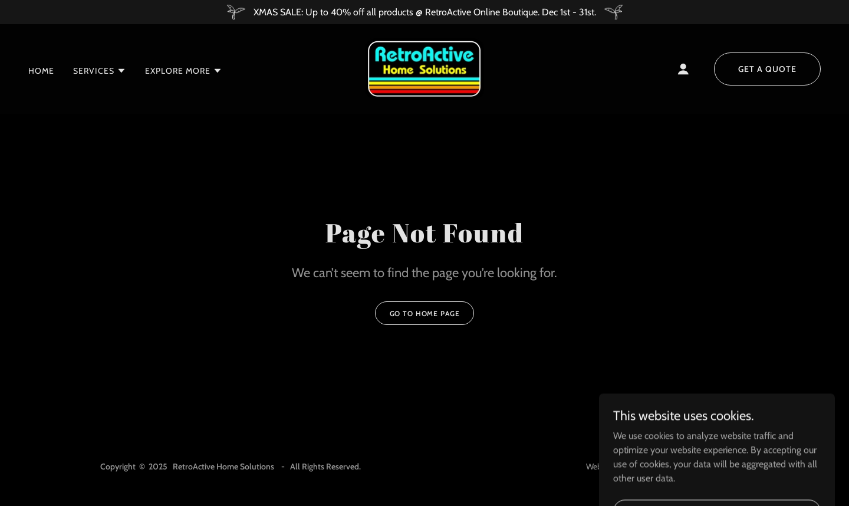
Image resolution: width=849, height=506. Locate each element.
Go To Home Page (425, 313)
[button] (99, 71)
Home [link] (41, 70)
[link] (424, 68)
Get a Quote (767, 69)
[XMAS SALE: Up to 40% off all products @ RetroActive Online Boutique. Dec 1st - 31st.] (424, 12)
